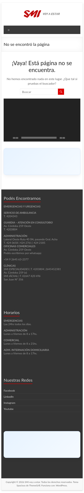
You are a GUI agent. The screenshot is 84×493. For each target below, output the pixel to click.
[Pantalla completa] (75, 138)
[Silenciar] (69, 138)
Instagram (9, 402)
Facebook (9, 390)
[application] (42, 120)
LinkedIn (9, 396)
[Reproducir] (9, 138)
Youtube (8, 408)
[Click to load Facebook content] (42, 161)
